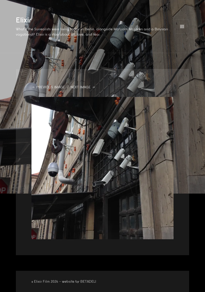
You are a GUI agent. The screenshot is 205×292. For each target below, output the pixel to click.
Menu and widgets (182, 33)
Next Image (81, 87)
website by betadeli (4, 288)
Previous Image (50, 87)
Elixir (23, 20)
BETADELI (88, 281)
